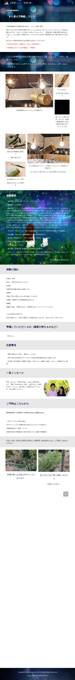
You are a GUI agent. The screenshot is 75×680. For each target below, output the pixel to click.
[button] (72, 2)
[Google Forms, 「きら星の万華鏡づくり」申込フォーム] (37, 574)
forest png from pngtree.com (59, 259)
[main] (37, 10)
